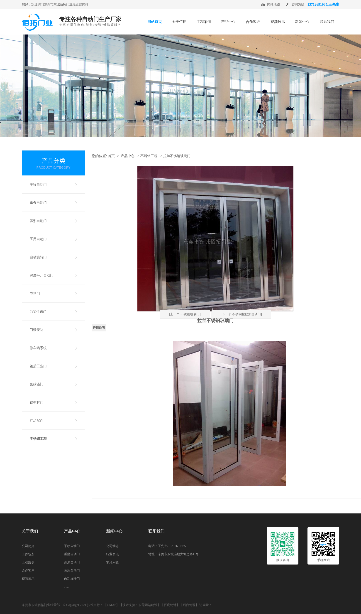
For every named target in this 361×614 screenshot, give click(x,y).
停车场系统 (38, 348)
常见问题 (112, 562)
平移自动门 (38, 184)
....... (67, 587)
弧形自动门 (38, 221)
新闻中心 (114, 531)
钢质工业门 (38, 366)
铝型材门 (36, 402)
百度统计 (170, 605)
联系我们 (156, 531)
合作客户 (28, 570)
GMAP (111, 605)
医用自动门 (38, 239)
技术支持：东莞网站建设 (139, 605)
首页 (111, 156)
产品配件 (36, 420)
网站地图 (273, 4)
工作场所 (28, 554)
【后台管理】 (189, 605)
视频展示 (28, 578)
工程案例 (28, 562)
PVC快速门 (38, 311)
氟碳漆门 (36, 384)
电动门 (35, 293)
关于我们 (30, 531)
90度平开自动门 (42, 275)
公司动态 (112, 546)
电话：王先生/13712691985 (167, 546)
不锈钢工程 (38, 439)
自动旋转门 (38, 257)
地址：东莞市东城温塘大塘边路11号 (173, 554)
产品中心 (127, 156)
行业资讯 (112, 554)
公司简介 (28, 546)
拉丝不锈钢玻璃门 (176, 156)
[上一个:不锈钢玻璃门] (184, 314)
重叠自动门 (38, 203)
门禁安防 (36, 330)
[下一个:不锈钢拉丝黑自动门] (241, 314)
